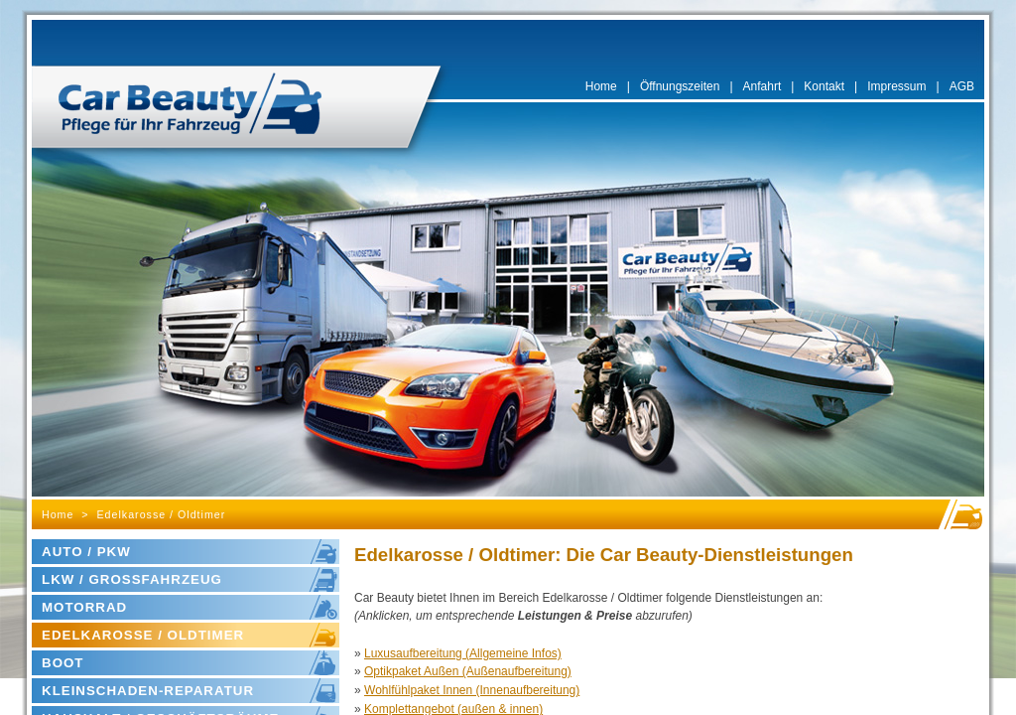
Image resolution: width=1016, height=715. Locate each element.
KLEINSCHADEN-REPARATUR (148, 690)
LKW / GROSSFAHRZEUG (132, 579)
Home (601, 86)
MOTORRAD (84, 607)
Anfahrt (762, 86)
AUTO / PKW (86, 551)
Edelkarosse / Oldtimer (161, 514)
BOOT (63, 662)
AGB (962, 86)
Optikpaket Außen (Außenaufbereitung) (468, 671)
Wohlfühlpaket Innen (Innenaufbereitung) (471, 690)
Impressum (896, 86)
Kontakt (824, 86)
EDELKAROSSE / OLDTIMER (143, 635)
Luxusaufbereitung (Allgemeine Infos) (463, 653)
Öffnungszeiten (680, 86)
